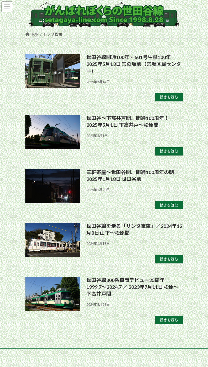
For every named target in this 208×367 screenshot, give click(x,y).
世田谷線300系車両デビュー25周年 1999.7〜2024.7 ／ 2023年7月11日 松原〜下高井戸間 (132, 287)
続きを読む (169, 97)
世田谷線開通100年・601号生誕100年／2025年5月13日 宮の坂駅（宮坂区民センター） (133, 64)
